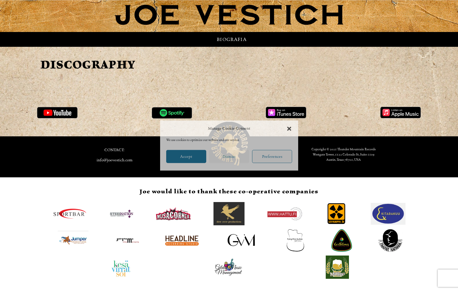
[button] (289, 128)
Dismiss (229, 156)
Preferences (272, 156)
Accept (186, 156)
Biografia (232, 39)
